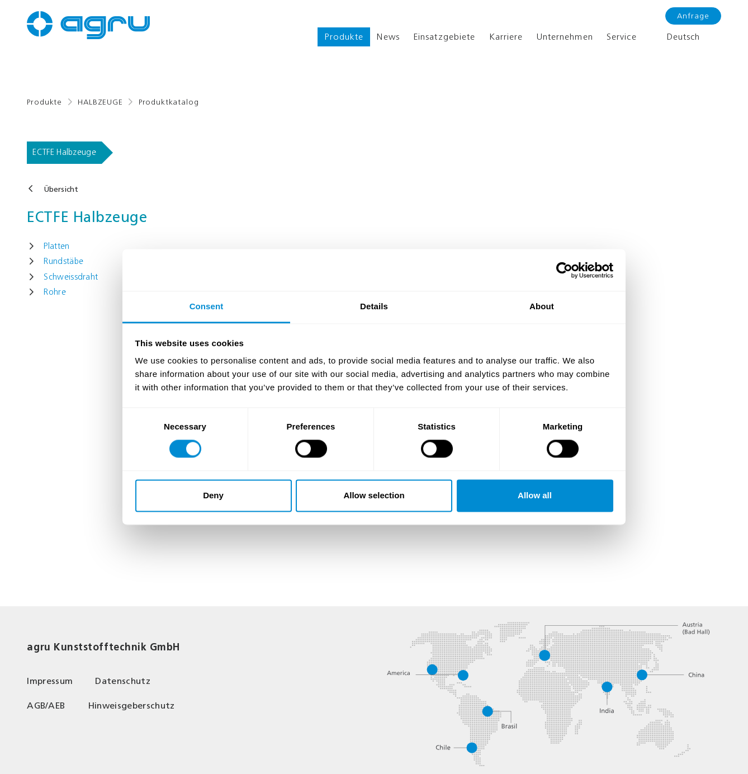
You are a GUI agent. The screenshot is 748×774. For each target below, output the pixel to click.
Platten (56, 246)
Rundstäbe (63, 261)
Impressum (50, 681)
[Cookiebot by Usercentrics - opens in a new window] (564, 270)
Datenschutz (122, 681)
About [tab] (541, 306)
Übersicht (61, 189)
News (388, 36)
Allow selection (373, 495)
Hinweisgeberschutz (131, 705)
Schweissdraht (71, 277)
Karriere (506, 36)
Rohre (55, 292)
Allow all (535, 495)
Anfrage (693, 16)
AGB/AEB (46, 705)
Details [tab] (374, 306)
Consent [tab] (207, 306)
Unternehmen (565, 36)
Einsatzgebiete (444, 36)
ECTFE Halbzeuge (64, 152)
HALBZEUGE (100, 102)
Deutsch (675, 37)
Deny (213, 495)
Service (622, 36)
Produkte (343, 36)
